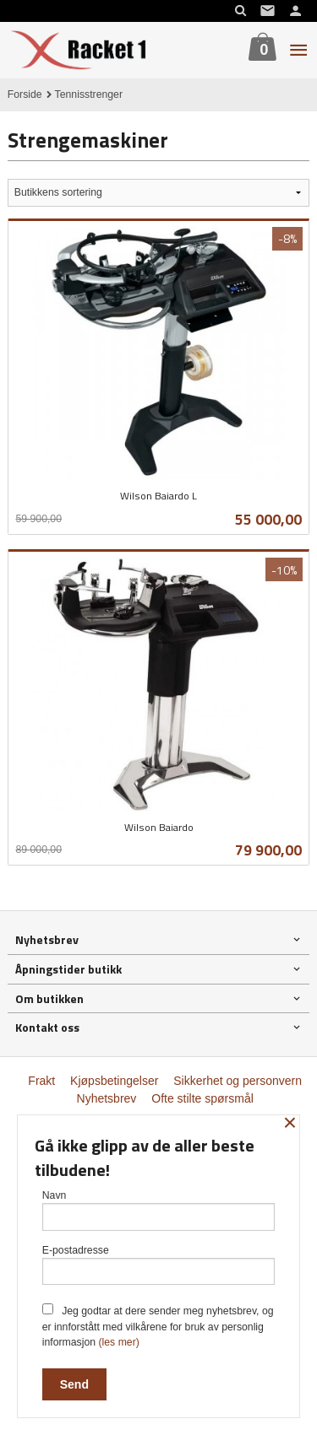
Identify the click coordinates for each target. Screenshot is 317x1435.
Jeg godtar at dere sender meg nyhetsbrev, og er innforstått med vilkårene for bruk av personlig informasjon (158, 1325)
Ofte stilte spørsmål (202, 1098)
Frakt (41, 1080)
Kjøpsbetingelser (114, 1080)
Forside (25, 94)
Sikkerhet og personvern (237, 1080)
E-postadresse (159, 1265)
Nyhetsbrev (107, 1098)
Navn (159, 1210)
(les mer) (118, 1342)
